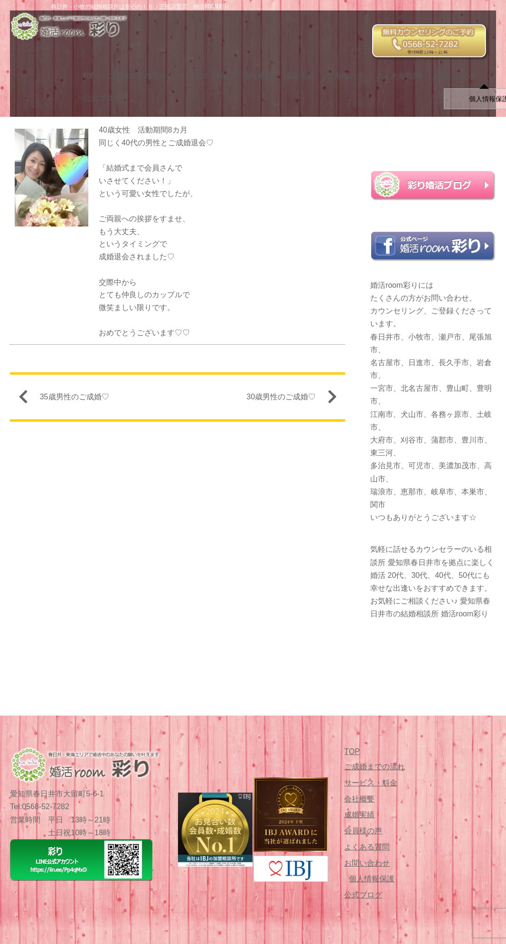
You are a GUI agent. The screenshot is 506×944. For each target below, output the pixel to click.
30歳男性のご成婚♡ (287, 400)
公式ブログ (97, 89)
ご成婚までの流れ (131, 67)
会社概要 (253, 67)
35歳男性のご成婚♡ (68, 400)
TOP (84, 67)
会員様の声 (340, 67)
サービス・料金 (199, 67)
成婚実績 (295, 67)
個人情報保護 (371, 879)
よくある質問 (393, 67)
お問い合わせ (450, 67)
